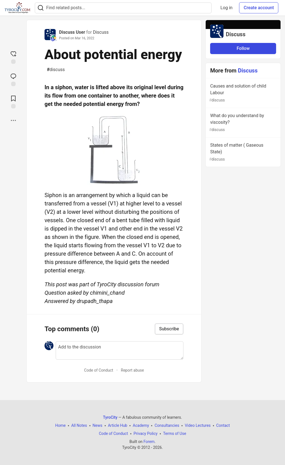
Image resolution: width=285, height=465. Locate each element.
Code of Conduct (98, 370)
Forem (148, 441)
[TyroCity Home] (17, 7)
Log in (226, 7)
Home (60, 425)
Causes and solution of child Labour (242, 93)
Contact (223, 425)
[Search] (40, 8)
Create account (259, 7)
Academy (141, 425)
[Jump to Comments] (13, 79)
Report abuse (132, 370)
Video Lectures (198, 425)
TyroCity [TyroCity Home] (110, 417)
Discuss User (72, 32)
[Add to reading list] (13, 101)
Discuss (101, 32)
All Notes (79, 425)
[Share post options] (13, 120)
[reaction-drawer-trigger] (13, 57)
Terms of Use (174, 433)
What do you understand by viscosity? (242, 123)
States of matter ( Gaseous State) (242, 152)
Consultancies (166, 425)
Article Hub (117, 425)
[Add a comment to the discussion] (119, 350)
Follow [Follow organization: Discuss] (243, 48)
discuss (56, 69)
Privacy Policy (146, 433)
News (97, 425)
